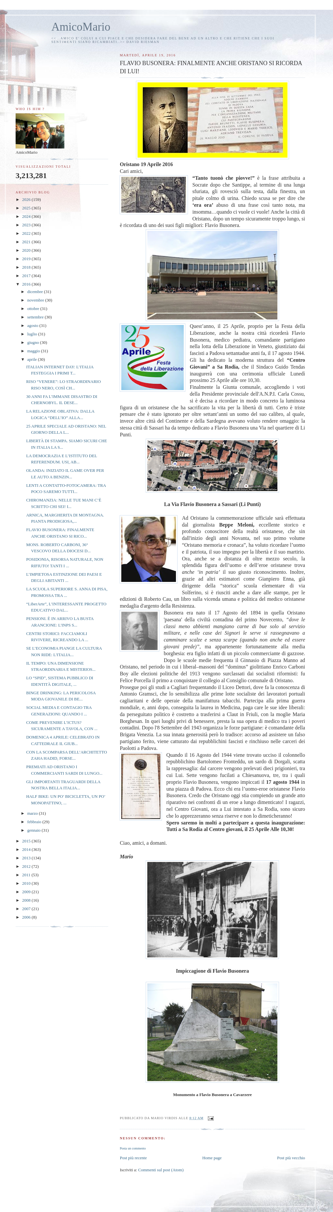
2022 (27, 233)
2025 (27, 207)
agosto (33, 325)
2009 (27, 891)
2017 (27, 275)
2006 (27, 917)
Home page (212, 1157)
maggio (34, 350)
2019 (27, 258)
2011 (27, 874)
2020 (27, 250)
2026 (27, 199)
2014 (27, 849)
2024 (27, 216)
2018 (27, 267)
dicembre (35, 291)
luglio (32, 333)
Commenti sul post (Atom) (161, 1169)
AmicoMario (80, 27)
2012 (27, 866)
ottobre (33, 308)
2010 (27, 883)
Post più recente (133, 1157)
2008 (27, 900)
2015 (27, 841)
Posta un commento (133, 1148)
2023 (27, 224)
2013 (27, 857)
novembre (36, 300)
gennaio (34, 830)
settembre (36, 317)
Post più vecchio (291, 1157)
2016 (27, 284)
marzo (33, 813)
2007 (27, 908)
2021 (27, 241)
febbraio (35, 821)
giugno (33, 342)
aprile (32, 359)
